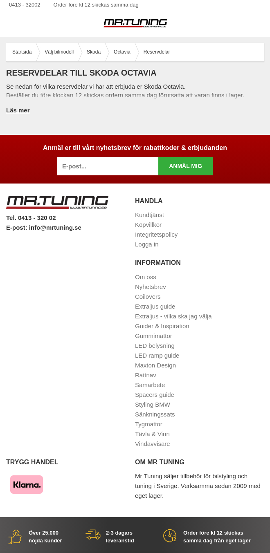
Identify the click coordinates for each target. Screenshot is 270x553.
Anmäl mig (185, 166)
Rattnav (145, 375)
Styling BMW (152, 404)
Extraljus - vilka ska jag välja (173, 316)
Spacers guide (154, 394)
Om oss (145, 276)
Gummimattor (153, 335)
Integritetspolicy (156, 234)
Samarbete (150, 384)
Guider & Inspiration (162, 325)
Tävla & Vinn (152, 433)
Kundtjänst (149, 214)
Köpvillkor (148, 224)
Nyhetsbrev (150, 286)
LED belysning (155, 345)
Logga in (147, 244)
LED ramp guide (157, 355)
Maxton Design (155, 365)
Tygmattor (148, 424)
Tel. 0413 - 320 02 (31, 217)
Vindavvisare (152, 443)
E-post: (17, 227)
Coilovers (148, 296)
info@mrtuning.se (55, 227)
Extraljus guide (155, 306)
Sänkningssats (155, 414)
